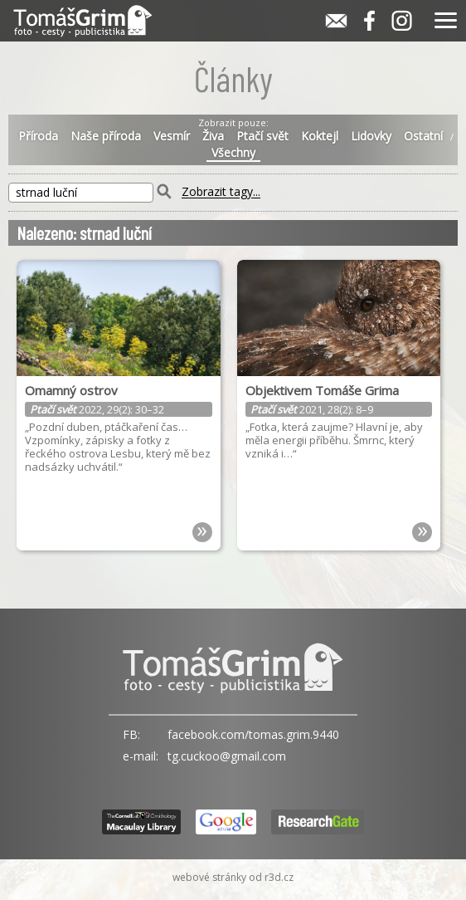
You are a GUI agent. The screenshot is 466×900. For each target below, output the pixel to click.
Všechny (233, 152)
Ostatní (423, 136)
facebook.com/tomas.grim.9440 (253, 734)
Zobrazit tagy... (221, 192)
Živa (213, 136)
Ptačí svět (262, 136)
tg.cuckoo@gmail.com (226, 756)
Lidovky (371, 136)
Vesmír (171, 136)
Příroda (38, 136)
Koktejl (319, 136)
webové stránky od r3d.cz (233, 877)
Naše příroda (105, 136)
